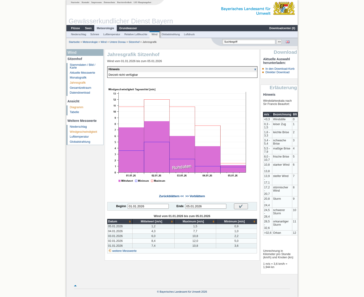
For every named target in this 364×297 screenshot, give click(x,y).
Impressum (96, 2)
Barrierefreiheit (124, 2)
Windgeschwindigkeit (83, 131)
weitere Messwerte (124, 251)
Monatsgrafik (78, 77)
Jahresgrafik (78, 82)
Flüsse (75, 28)
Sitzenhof (134, 42)
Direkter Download (277, 72)
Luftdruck (189, 34)
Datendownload (80, 92)
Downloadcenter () (282, 28)
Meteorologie (105, 28)
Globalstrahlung (171, 34)
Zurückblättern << (171, 196)
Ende (180, 206)
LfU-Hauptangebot (142, 2)
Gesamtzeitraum (80, 87)
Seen (88, 28)
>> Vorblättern (195, 196)
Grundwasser (128, 28)
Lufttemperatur (111, 34)
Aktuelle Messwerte (82, 72)
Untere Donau (118, 42)
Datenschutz (109, 2)
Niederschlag (78, 34)
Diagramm (76, 107)
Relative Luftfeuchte (135, 34)
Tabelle (74, 112)
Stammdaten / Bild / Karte (82, 66)
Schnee (94, 34)
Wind (155, 34)
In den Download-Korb (279, 68)
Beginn (121, 206)
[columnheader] (120, 221)
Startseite (75, 2)
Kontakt (85, 2)
